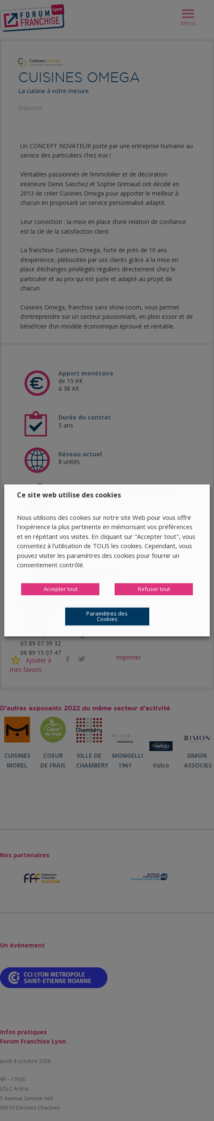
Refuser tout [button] (154, 589)
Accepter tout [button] (60, 589)
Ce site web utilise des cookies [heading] (69, 495)
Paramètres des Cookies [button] (107, 616)
